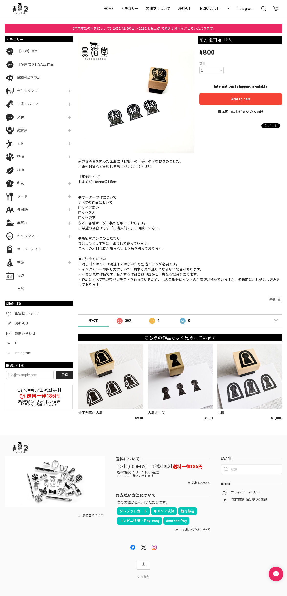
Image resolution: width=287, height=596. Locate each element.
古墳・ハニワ (27, 104)
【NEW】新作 (27, 51)
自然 (20, 289)
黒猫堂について (158, 9)
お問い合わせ (209, 9)
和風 (20, 183)
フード (22, 196)
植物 (20, 170)
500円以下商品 (29, 77)
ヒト (20, 144)
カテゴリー (130, 9)
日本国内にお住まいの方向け (240, 112)
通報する (274, 299)
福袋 (20, 276)
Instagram (245, 9)
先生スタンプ (27, 91)
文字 (20, 117)
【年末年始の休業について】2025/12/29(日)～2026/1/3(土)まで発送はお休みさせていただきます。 (143, 28)
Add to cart (240, 99)
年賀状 (22, 223)
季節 (20, 262)
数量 (202, 63)
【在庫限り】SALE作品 (35, 64)
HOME (109, 9)
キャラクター (27, 236)
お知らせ (185, 9)
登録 (65, 375)
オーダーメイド (29, 249)
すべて (93, 321)
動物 (20, 157)
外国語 (22, 210)
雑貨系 (22, 130)
